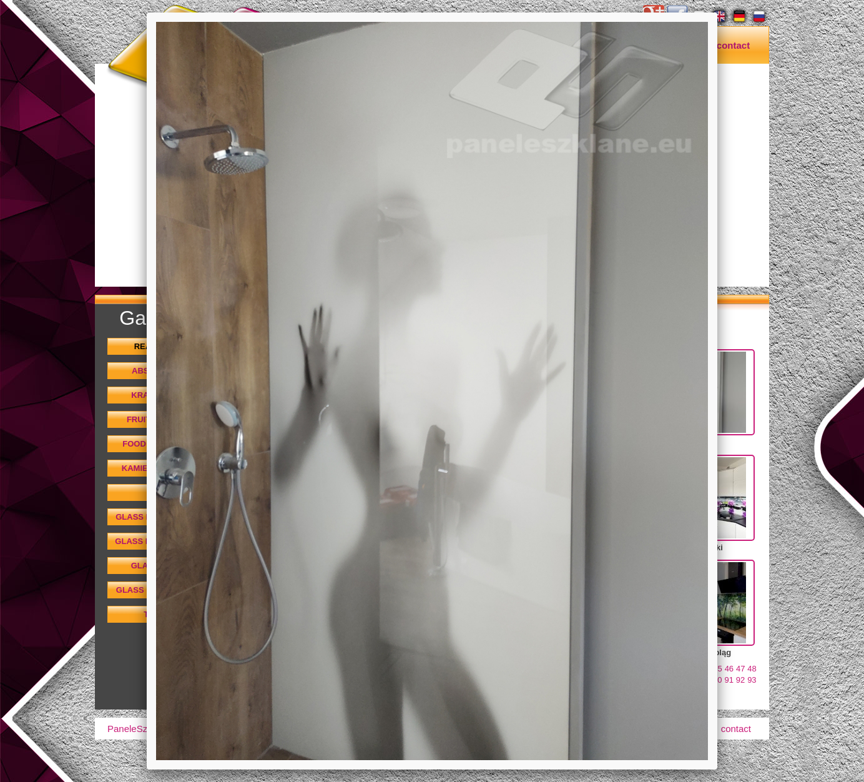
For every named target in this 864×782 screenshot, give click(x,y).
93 (751, 680)
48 (751, 668)
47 (740, 668)
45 (717, 668)
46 (729, 668)
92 (740, 680)
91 (728, 680)
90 (717, 680)
